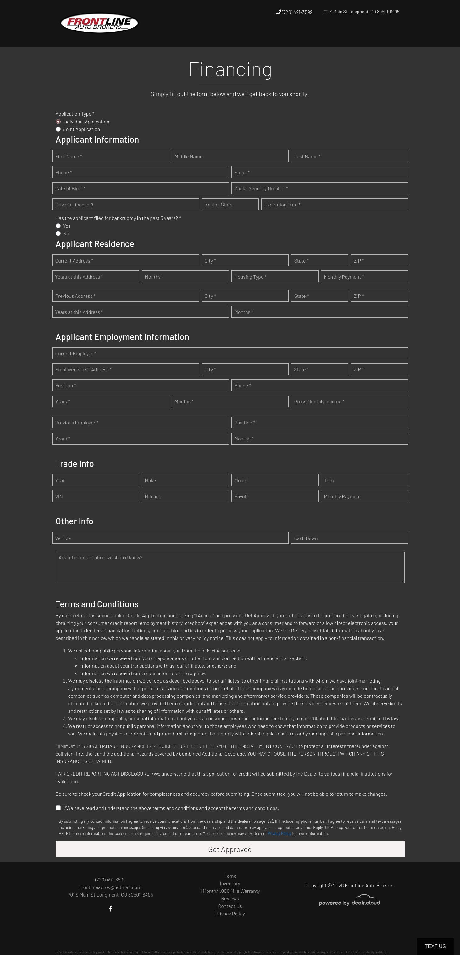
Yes (67, 226)
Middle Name (189, 156)
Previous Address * (75, 296)
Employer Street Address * (83, 369)
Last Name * (307, 156)
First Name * (68, 156)
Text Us (435, 946)
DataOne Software (152, 952)
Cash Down (306, 538)
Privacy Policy (279, 833)
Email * (242, 172)
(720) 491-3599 (294, 12)
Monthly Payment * (344, 277)
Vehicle (63, 538)
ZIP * (359, 261)
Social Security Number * (261, 188)
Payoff (241, 496)
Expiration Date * (282, 204)
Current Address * (74, 261)
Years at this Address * (79, 277)
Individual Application (86, 121)
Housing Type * (251, 277)
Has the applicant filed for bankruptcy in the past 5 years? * (118, 218)
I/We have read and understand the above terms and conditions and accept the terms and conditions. (171, 808)
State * (301, 261)
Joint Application (81, 129)
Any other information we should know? (100, 557)
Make (150, 480)
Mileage (153, 496)
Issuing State (219, 204)
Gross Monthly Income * (319, 401)
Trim (329, 480)
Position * (65, 385)
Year (60, 480)
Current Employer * (75, 353)
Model (241, 480)
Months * (154, 277)
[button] (318, 35)
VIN (59, 496)
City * (210, 261)
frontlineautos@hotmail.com (110, 887)
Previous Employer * (77, 422)
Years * (62, 401)
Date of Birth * (70, 188)
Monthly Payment (342, 496)
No (66, 233)
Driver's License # (74, 204)
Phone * (63, 172)
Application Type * (75, 114)
